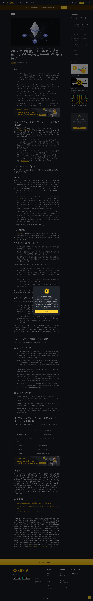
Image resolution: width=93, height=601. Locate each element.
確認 (46, 311)
